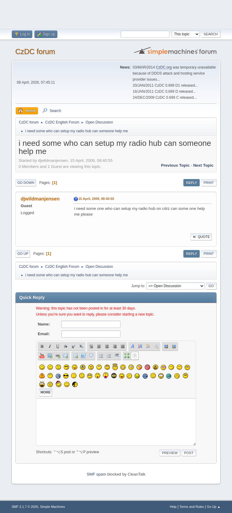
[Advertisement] (116, 13)
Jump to (137, 286)
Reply (191, 182)
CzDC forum (35, 51)
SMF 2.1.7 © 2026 (24, 506)
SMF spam (96, 474)
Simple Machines (52, 506)
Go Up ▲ (214, 506)
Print (209, 182)
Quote (201, 237)
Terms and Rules (191, 506)
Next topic (203, 165)
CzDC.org (164, 67)
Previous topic (175, 165)
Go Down (25, 182)
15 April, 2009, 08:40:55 (96, 198)
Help (173, 506)
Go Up (22, 253)
